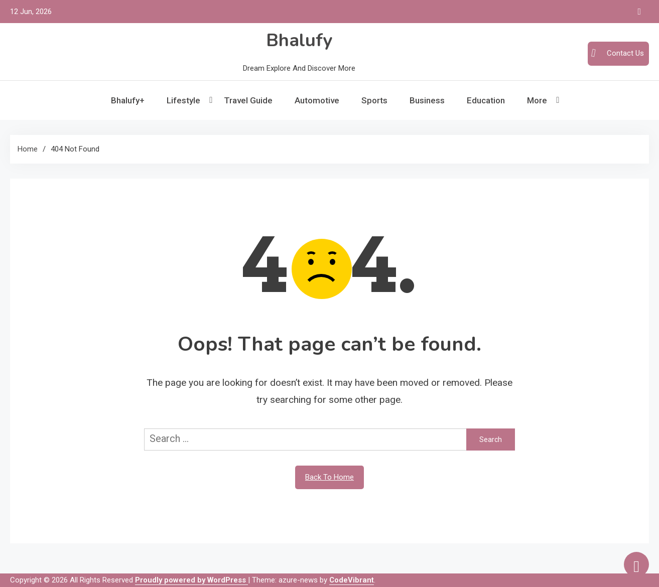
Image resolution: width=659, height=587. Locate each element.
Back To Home (329, 477)
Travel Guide (248, 100)
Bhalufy (299, 40)
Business (427, 100)
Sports (374, 100)
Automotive (317, 100)
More (537, 100)
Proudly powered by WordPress (191, 579)
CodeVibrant (351, 579)
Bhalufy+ (128, 100)
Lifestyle (183, 100)
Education (486, 100)
